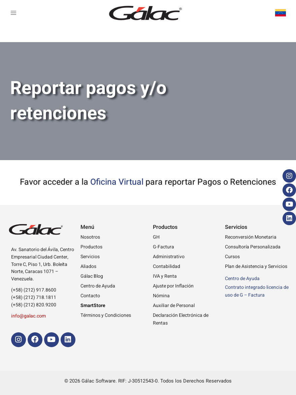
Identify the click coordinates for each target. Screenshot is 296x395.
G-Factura (163, 246)
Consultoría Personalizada (253, 246)
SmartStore (92, 305)
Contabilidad (166, 266)
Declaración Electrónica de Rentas (180, 319)
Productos (91, 246)
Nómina (161, 295)
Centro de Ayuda (97, 286)
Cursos (232, 256)
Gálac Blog (91, 276)
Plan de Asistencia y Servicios (256, 266)
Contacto (90, 295)
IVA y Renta (165, 276)
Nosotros (90, 237)
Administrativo (169, 256)
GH (156, 237)
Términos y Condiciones (105, 315)
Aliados (88, 266)
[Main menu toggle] (13, 13)
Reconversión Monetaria (250, 237)
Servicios (90, 256)
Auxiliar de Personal (174, 305)
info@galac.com (28, 316)
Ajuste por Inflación (173, 286)
